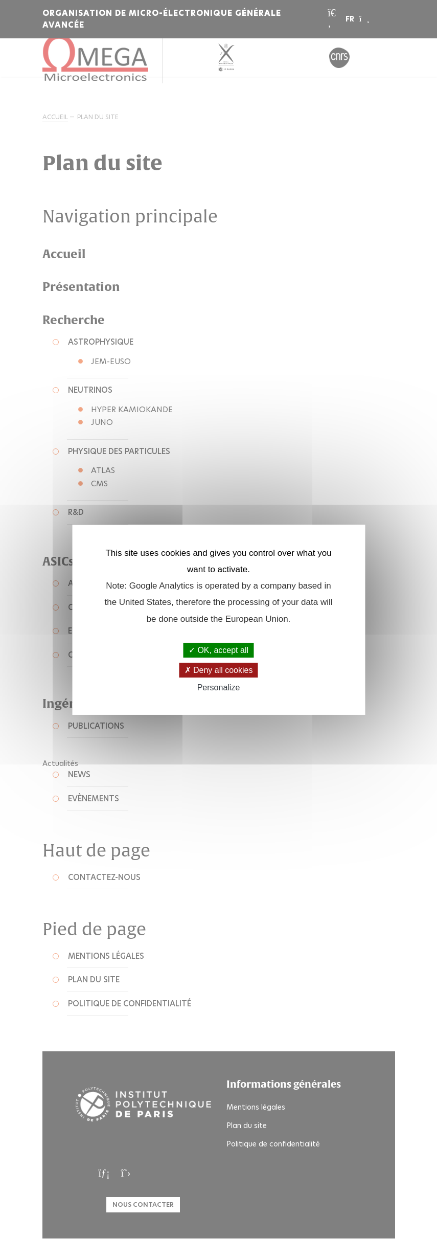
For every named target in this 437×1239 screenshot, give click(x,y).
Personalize (218, 687)
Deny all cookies (219, 670)
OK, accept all (218, 650)
